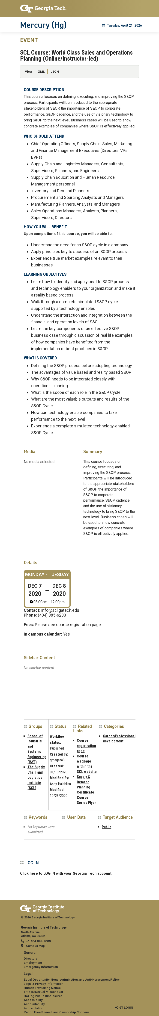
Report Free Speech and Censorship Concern (56, 1012)
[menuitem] (79, 960)
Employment (33, 962)
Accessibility (33, 1000)
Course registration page (86, 745)
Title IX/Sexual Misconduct (43, 992)
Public (106, 827)
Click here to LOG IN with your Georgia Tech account (65, 873)
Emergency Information (41, 967)
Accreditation (33, 1008)
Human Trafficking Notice (42, 988)
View (28, 71)
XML (41, 71)
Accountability (34, 1004)
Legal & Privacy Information (43, 983)
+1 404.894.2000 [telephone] (38, 941)
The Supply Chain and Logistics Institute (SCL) (36, 777)
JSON (55, 71)
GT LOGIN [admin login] (126, 1007)
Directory (30, 958)
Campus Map (35, 946)
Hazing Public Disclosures (43, 996)
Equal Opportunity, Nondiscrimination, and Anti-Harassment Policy (72, 979)
